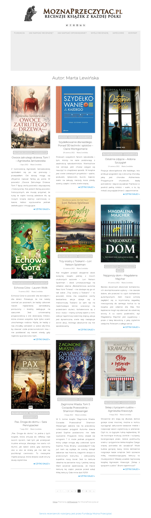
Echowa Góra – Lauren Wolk (30, 287)
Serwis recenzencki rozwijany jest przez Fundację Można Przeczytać (75, 513)
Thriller (120, 270)
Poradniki (72, 137)
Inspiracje (63, 137)
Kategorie (118, 33)
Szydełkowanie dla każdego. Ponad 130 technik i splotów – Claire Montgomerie (75, 145)
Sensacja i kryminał (127, 266)
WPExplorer (72, 502)
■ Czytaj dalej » (42, 209)
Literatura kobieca (112, 402)
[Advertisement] (75, 53)
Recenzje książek (40, 152)
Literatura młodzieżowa (112, 154)
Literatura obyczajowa (23, 152)
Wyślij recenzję (99, 33)
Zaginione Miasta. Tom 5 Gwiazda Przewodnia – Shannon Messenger (75, 407)
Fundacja (19, 33)
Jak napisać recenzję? (41, 33)
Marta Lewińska (36, 164)
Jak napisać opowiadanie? (72, 33)
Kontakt (132, 33)
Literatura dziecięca (20, 413)
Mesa (55, 502)
